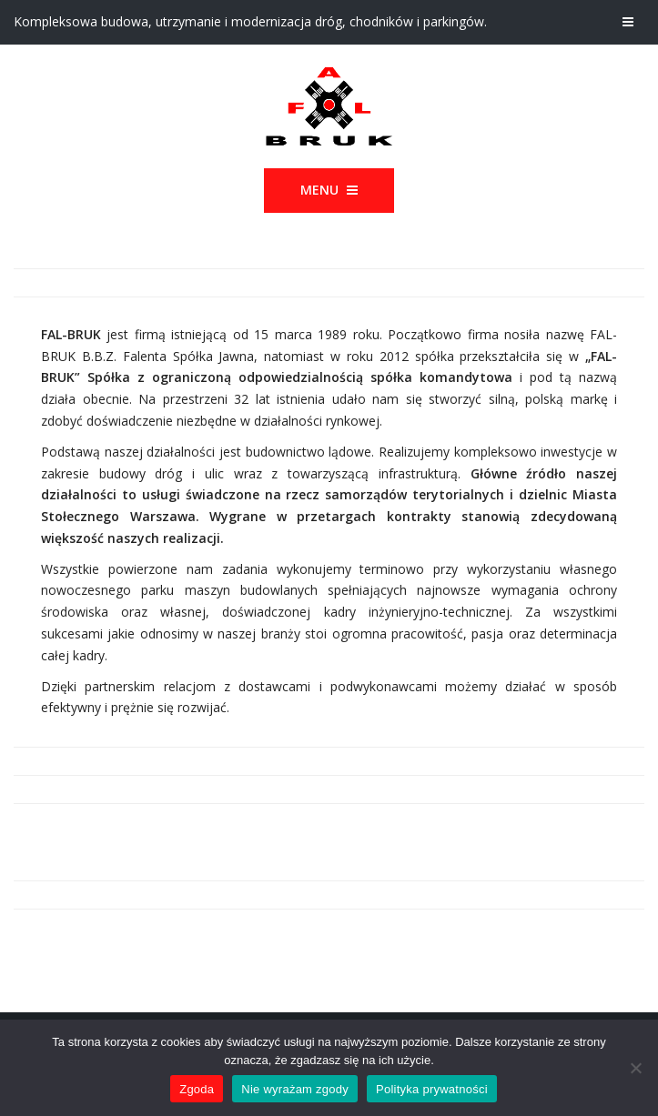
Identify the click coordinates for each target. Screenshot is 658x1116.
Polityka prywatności (432, 1089)
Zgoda (196, 1089)
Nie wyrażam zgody (295, 1089)
